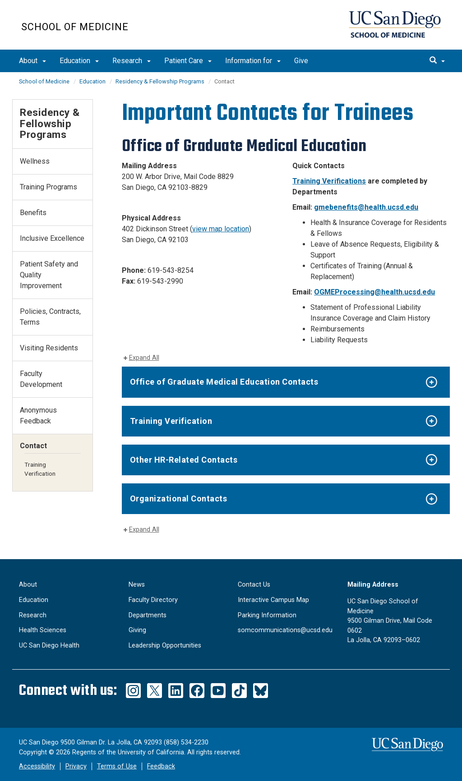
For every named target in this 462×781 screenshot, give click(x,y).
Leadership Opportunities (165, 645)
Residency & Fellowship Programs (160, 81)
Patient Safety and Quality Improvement (49, 275)
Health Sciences (42, 630)
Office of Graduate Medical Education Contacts (224, 381)
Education (79, 60)
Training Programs (48, 187)
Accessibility (37, 766)
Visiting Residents (49, 348)
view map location (220, 229)
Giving (137, 630)
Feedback (161, 766)
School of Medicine (75, 26)
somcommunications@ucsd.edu (285, 630)
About (32, 60)
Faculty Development (41, 379)
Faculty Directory (153, 600)
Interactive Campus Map (273, 600)
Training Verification (171, 421)
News (137, 584)
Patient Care (188, 60)
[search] (437, 61)
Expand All (144, 358)
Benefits (33, 212)
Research (131, 60)
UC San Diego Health (49, 645)
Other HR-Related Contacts (184, 459)
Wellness (35, 161)
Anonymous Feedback (38, 415)
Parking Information (267, 615)
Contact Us (254, 584)
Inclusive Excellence (52, 238)
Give (301, 60)
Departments (147, 615)
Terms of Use (117, 766)
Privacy (76, 766)
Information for (253, 60)
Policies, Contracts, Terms (50, 316)
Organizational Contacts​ (178, 498)
